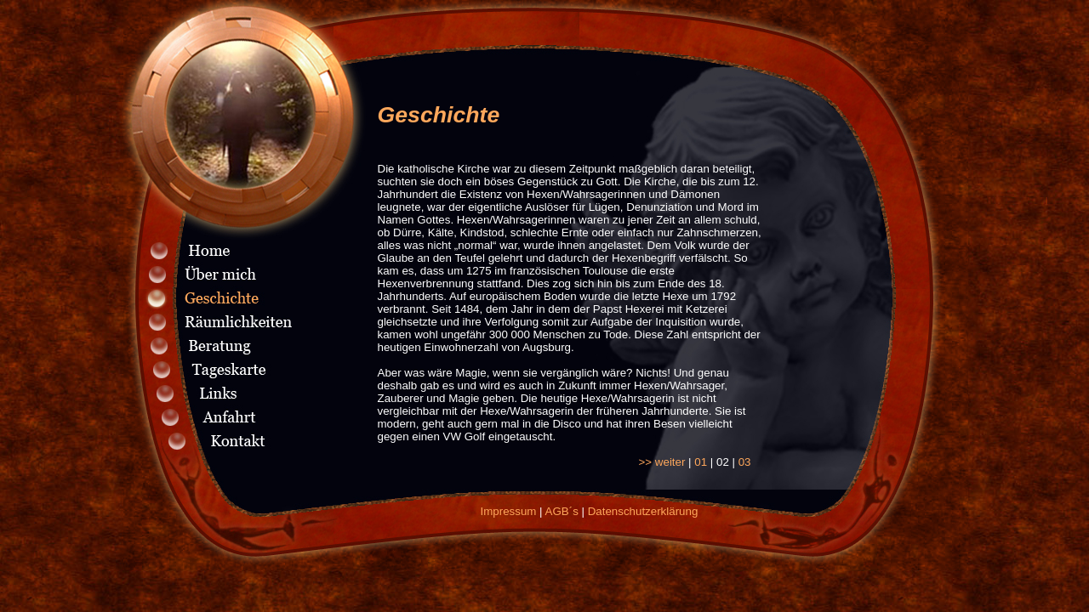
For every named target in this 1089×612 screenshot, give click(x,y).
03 (744, 462)
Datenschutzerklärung (643, 511)
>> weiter (662, 462)
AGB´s (562, 511)
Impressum (509, 511)
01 (700, 462)
